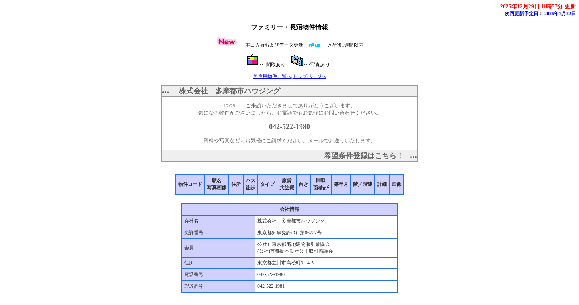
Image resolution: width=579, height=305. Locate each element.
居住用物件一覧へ (272, 76)
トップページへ (309, 76)
